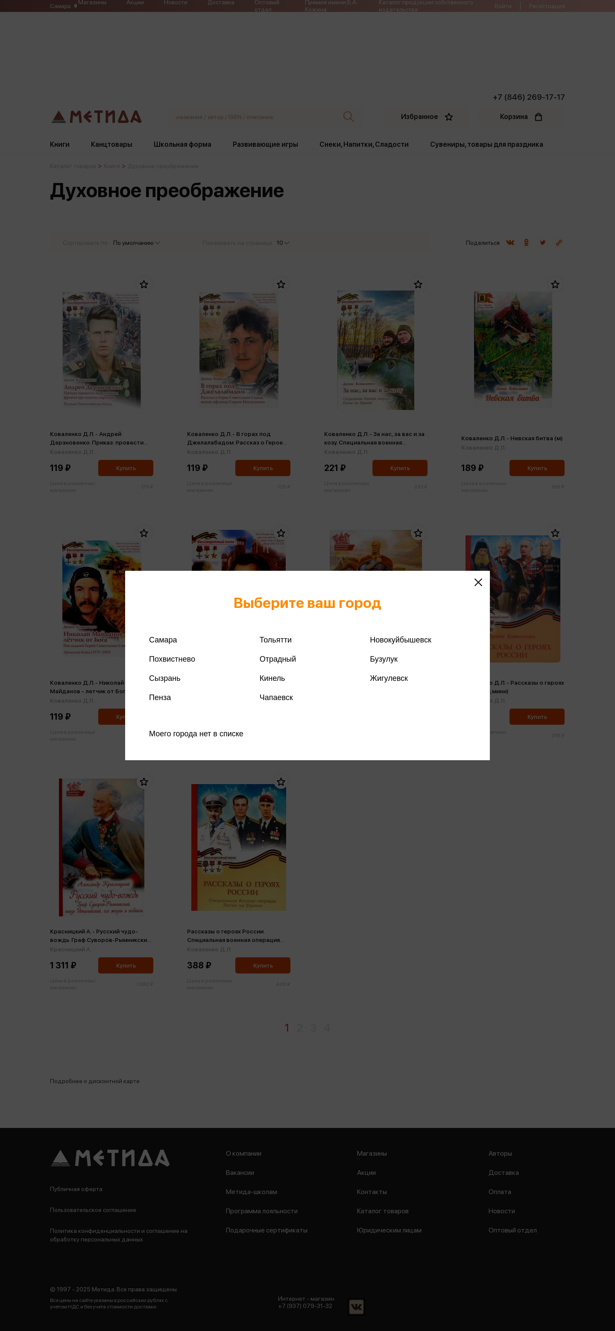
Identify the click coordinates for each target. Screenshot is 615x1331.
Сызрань (165, 678)
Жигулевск (389, 678)
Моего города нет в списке (196, 733)
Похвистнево (172, 659)
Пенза (160, 697)
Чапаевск (276, 697)
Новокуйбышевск (400, 640)
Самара (163, 640)
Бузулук (383, 659)
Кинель (272, 678)
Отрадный (278, 659)
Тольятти (276, 640)
